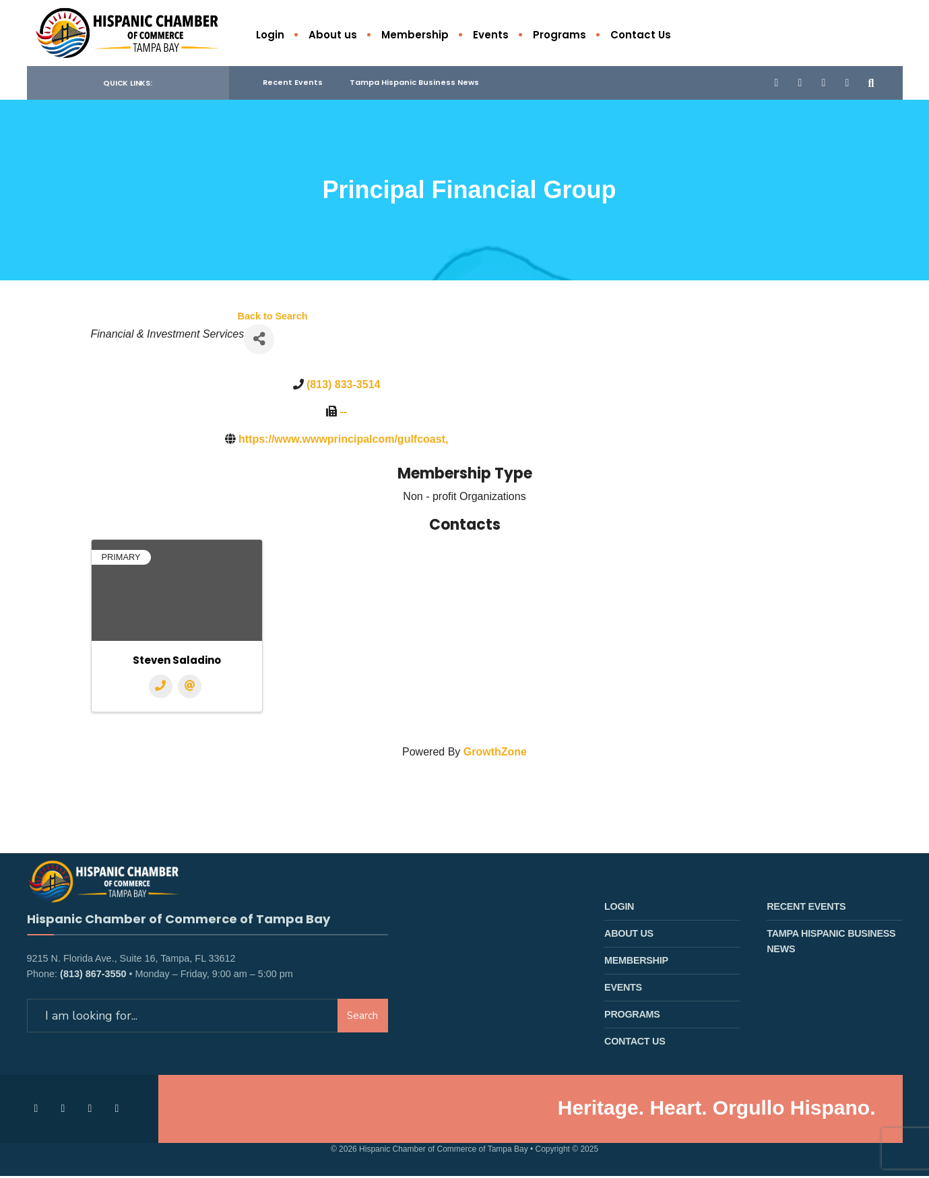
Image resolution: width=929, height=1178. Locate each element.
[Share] (259, 341)
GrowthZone (495, 754)
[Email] (189, 688)
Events (491, 35)
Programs (559, 35)
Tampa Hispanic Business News (414, 84)
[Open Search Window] (870, 84)
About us (333, 35)
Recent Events (293, 84)
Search (362, 1029)
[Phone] (160, 688)
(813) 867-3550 (93, 987)
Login (270, 35)
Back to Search (273, 317)
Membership (415, 35)
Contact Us (640, 35)
